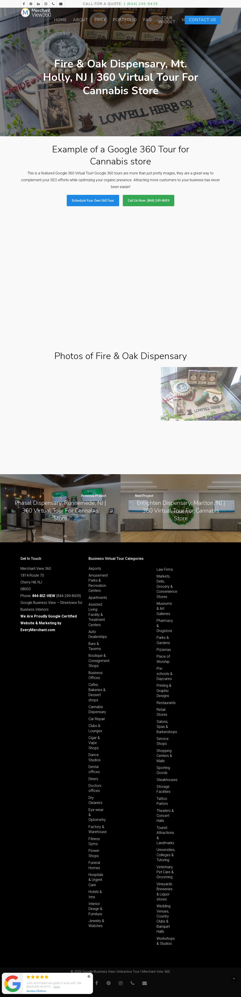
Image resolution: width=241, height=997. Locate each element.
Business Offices (96, 675)
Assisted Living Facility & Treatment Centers (97, 614)
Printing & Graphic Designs (164, 690)
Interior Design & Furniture (95, 909)
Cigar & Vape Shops (94, 743)
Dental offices (94, 769)
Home (81, 20)
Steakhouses (165, 780)
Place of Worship (163, 659)
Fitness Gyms (94, 841)
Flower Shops (94, 853)
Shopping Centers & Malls (164, 756)
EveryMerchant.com (37, 630)
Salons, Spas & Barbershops (165, 726)
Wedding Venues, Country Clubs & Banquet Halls (163, 919)
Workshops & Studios (165, 941)
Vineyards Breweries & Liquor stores (164, 891)
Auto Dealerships (97, 634)
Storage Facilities (163, 789)
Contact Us (202, 20)
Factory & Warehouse (97, 829)
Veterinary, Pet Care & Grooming (165, 872)
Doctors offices (95, 788)
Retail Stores (162, 712)
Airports (95, 568)
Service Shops (163, 741)
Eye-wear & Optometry (97, 815)
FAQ (168, 20)
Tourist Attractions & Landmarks (165, 835)
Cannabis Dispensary (97, 709)
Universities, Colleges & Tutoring (165, 855)
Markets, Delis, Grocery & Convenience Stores (165, 586)
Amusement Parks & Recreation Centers (97, 583)
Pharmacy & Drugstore (165, 625)
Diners (93, 779)
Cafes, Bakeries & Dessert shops (97, 692)
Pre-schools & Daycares (164, 673)
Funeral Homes (94, 865)
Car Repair (97, 719)
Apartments (97, 597)
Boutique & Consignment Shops (97, 660)
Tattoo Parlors (162, 801)
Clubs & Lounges (95, 728)
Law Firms (165, 569)
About (101, 20)
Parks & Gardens (163, 640)
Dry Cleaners (95, 800)
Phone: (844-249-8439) (50, 596)
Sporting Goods (163, 770)
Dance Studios (95, 757)
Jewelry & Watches (96, 923)
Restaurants (165, 703)
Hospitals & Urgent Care (96, 880)
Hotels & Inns (95, 894)
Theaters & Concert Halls (165, 816)
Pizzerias (164, 649)
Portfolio (146, 20)
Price (122, 20)
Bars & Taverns (95, 646)
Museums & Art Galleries (164, 608)
